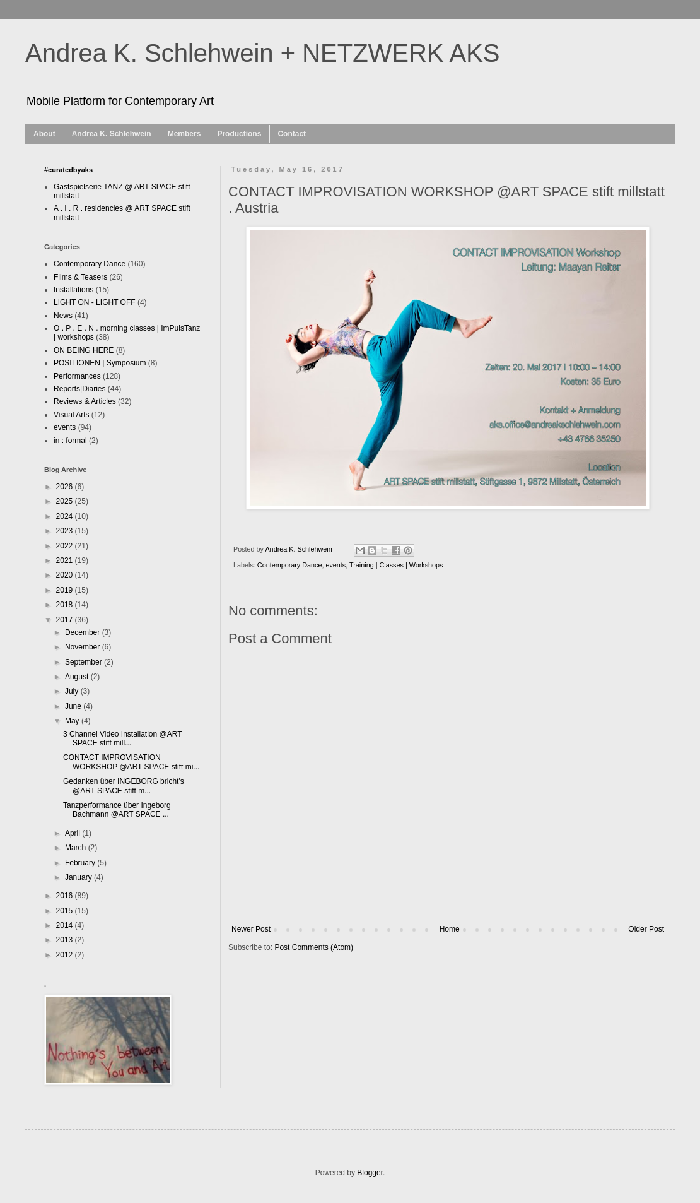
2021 (65, 560)
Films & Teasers (80, 277)
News (63, 315)
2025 (65, 501)
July (73, 691)
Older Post (646, 929)
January (79, 877)
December (83, 632)
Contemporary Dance (289, 565)
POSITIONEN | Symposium (100, 363)
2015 (65, 910)
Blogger (370, 1172)
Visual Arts (71, 414)
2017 (65, 619)
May (73, 720)
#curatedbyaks (68, 170)
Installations (73, 289)
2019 (65, 590)
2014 (65, 925)
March (76, 847)
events (335, 565)
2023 (65, 530)
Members (184, 133)
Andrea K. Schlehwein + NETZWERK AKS (262, 53)
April (73, 833)
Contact (291, 133)
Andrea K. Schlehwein (111, 133)
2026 (65, 486)
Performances (77, 376)
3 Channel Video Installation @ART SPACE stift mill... (122, 738)
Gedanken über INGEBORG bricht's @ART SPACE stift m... (123, 786)
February (81, 862)
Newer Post (251, 929)
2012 (65, 955)
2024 (65, 516)
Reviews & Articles (85, 401)
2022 (65, 546)
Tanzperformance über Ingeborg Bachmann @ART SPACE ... (117, 810)
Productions (239, 133)
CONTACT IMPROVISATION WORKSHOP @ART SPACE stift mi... (131, 762)
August (78, 676)
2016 (65, 895)
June (74, 706)
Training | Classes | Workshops (396, 565)
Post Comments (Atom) (313, 947)
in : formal (70, 440)
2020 (65, 575)
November (83, 647)
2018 (65, 604)
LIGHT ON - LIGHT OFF (95, 302)
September (84, 662)
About (44, 133)
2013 (65, 939)
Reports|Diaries (79, 388)
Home (450, 929)
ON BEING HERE (84, 350)
